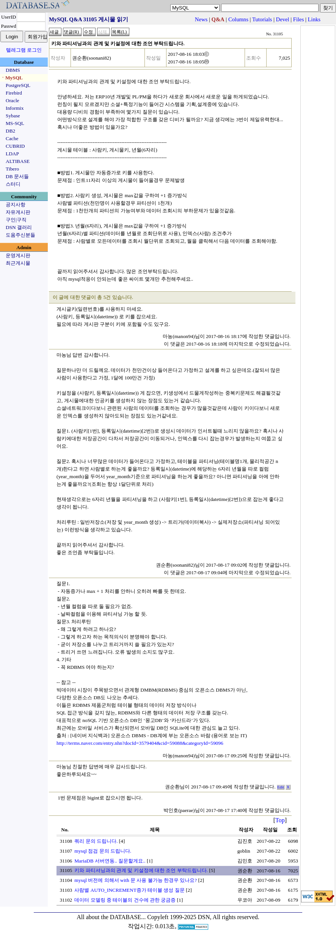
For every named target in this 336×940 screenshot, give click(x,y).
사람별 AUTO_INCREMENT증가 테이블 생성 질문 (129, 890)
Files (298, 19)
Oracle (12, 100)
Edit (280, 787)
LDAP (12, 153)
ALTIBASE (18, 161)
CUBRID (15, 146)
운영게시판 (18, 255)
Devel (282, 19)
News (201, 19)
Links (314, 19)
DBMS (13, 70)
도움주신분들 (20, 235)
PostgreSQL (18, 85)
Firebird (14, 93)
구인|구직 (16, 220)
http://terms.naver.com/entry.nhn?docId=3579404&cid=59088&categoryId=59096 (140, 743)
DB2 (10, 131)
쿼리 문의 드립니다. (96, 841)
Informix (15, 108)
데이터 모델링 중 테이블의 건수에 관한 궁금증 (125, 900)
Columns (238, 19)
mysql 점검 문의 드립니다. (102, 851)
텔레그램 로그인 (24, 50)
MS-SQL (15, 123)
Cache (12, 138)
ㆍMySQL (11, 78)
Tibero (12, 169)
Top (280, 820)
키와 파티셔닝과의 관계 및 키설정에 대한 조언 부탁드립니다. (141, 870)
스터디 (13, 184)
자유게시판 (18, 212)
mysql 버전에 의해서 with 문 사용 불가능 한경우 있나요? (135, 880)
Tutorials (262, 19)
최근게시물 (18, 263)
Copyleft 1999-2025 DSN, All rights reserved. (203, 917)
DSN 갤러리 (19, 227)
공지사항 (15, 204)
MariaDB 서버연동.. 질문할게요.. (109, 861)
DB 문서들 (17, 176)
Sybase (13, 115)
